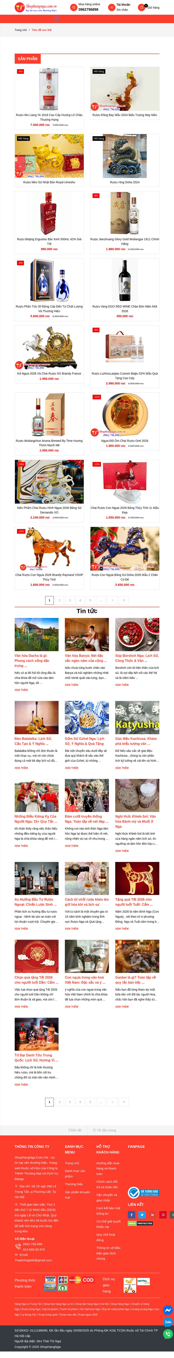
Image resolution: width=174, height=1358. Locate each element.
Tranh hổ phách (69, 1315)
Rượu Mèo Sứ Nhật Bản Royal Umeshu (49, 183)
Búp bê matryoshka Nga (115, 1315)
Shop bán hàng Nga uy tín (58, 1310)
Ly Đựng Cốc (29, 1321)
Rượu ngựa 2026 (88, 1321)
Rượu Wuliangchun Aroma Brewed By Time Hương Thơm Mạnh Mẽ (49, 447)
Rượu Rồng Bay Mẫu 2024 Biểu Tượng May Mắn (125, 115)
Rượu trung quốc (48, 1321)
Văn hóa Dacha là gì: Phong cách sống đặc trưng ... (32, 667)
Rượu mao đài (68, 1321)
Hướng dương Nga (142, 1315)
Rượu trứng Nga (31, 1315)
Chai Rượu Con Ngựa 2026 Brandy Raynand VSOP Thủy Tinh (49, 583)
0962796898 (88, 10)
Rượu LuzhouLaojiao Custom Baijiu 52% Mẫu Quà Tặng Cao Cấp (125, 379)
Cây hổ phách (50, 1315)
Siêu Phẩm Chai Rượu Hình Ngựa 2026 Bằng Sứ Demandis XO (49, 515)
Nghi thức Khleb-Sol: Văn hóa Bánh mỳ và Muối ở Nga (135, 828)
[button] (49, 1137)
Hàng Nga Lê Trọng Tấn (28, 1310)
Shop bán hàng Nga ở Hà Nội (92, 1310)
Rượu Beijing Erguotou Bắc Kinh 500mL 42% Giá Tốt (49, 243)
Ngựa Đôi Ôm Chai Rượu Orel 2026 (124, 444)
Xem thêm (21, 696)
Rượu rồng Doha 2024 (124, 183)
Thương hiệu (74, 1191)
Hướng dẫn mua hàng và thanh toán (107, 1175)
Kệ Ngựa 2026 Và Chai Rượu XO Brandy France (49, 377)
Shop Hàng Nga (120, 1310)
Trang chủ (21, 30)
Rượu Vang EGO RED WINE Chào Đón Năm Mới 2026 (124, 311)
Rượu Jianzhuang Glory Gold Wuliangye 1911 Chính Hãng (124, 243)
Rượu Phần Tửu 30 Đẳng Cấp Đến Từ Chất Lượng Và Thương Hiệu (49, 311)
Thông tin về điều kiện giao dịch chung (108, 1260)
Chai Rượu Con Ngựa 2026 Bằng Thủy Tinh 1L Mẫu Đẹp (125, 515)
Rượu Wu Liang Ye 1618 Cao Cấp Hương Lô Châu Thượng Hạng (49, 117)
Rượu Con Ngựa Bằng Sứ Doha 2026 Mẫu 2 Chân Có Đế (125, 583)
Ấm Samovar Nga (90, 1315)
